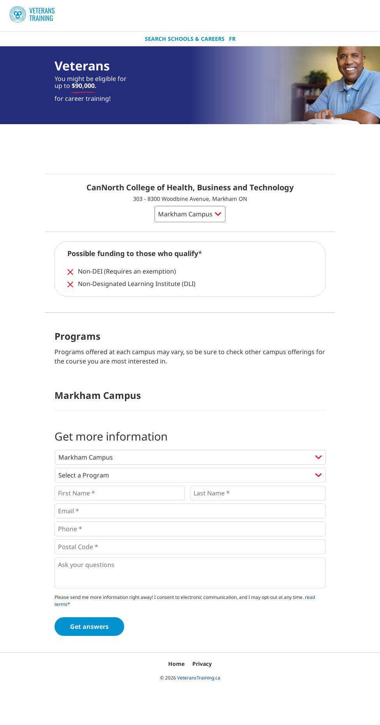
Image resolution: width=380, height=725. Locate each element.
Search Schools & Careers (185, 38)
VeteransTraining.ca (198, 677)
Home (176, 663)
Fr (232, 38)
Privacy (202, 663)
